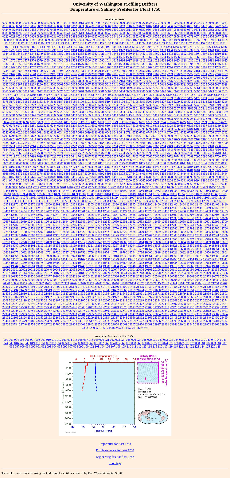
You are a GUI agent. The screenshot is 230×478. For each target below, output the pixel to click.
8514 (142, 177)
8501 (122, 177)
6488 (211, 129)
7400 (33, 149)
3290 (40, 84)
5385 (204, 112)
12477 (157, 211)
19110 (23, 259)
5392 (19, 115)
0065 (95, 26)
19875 (148, 266)
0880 (6, 40)
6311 (156, 125)
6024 (176, 118)
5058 (184, 88)
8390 (88, 173)
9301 (218, 180)
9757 (43, 187)
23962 (215, 324)
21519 (48, 290)
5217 (5, 105)
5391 (12, 115)
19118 (31, 259)
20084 (123, 269)
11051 (148, 194)
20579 (215, 276)
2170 (33, 74)
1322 (122, 50)
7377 (204, 146)
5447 (33, 118)
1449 (122, 53)
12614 (39, 218)
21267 (223, 283)
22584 (48, 307)
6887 (101, 135)
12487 (6, 214)
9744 (224, 183)
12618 (73, 218)
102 (91, 346)
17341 (215, 235)
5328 (81, 112)
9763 (77, 187)
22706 (148, 307)
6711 (129, 132)
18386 (23, 249)
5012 (122, 84)
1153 (162, 43)
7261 (142, 146)
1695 (197, 64)
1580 (47, 60)
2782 (115, 77)
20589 (6, 279)
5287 (95, 108)
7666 (149, 156)
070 (144, 343)
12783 (199, 228)
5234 (115, 105)
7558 (5, 153)
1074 (115, 40)
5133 (197, 94)
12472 (123, 211)
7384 (5, 149)
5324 (53, 112)
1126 (81, 43)
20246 (132, 273)
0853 (142, 36)
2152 (142, 70)
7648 (95, 156)
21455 (173, 286)
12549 (98, 214)
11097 (132, 197)
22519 (199, 303)
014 (69, 339)
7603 (177, 153)
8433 (163, 173)
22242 (165, 300)
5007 (88, 84)
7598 (149, 153)
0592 (19, 33)
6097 (26, 122)
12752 (40, 228)
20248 (140, 273)
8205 (5, 170)
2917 (142, 81)
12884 (199, 231)
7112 (218, 139)
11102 (173, 197)
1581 (53, 60)
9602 (81, 183)
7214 (33, 146)
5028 (224, 84)
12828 (132, 231)
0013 (81, 22)
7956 (129, 159)
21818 (48, 293)
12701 (6, 225)
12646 (81, 221)
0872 (184, 36)
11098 (140, 197)
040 (208, 339)
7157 (95, 142)
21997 (148, 297)
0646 (101, 33)
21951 (73, 297)
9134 (101, 180)
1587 (95, 60)
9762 (70, 187)
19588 (173, 262)
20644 (123, 279)
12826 (115, 231)
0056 (33, 26)
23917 (157, 324)
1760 (88, 67)
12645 (73, 221)
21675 (148, 290)
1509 (211, 53)
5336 (129, 112)
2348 (88, 77)
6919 (163, 135)
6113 (67, 122)
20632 (107, 279)
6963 (211, 135)
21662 (115, 290)
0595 (40, 33)
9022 (26, 180)
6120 (94, 122)
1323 (129, 50)
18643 (207, 249)
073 (160, 343)
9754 (29, 187)
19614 (207, 262)
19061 (148, 255)
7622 (53, 156)
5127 (162, 94)
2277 (225, 74)
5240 (156, 105)
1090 (184, 40)
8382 (60, 173)
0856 (163, 36)
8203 (218, 166)
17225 (123, 235)
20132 (198, 269)
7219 (53, 146)
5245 (190, 105)
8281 (190, 170)
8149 (211, 163)
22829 (140, 310)
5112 (67, 94)
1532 (108, 57)
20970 (82, 283)
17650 (215, 238)
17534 (148, 238)
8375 (33, 173)
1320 (108, 50)
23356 (132, 317)
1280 (26, 50)
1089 (177, 40)
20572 (199, 276)
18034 (165, 242)
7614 (19, 156)
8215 (74, 170)
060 (91, 343)
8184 (129, 166)
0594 (33, 33)
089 (27, 346)
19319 (198, 259)
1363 (67, 53)
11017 (115, 194)
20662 (140, 279)
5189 (74, 101)
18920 (48, 255)
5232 (101, 105)
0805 (197, 33)
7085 (136, 139)
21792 (224, 290)
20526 (115, 276)
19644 (14, 266)
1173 (73, 46)
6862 (26, 135)
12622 (106, 218)
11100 (157, 197)
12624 (123, 218)
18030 (157, 242)
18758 (90, 252)
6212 (122, 122)
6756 (211, 132)
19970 (199, 266)
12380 (48, 204)
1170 (53, 46)
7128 (5, 142)
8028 (204, 159)
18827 (190, 252)
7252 (101, 146)
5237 (136, 105)
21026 (124, 283)
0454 (26, 29)
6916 (142, 135)
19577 (165, 262)
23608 (182, 321)
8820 (170, 177)
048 (27, 343)
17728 (23, 242)
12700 (224, 221)
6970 (5, 139)
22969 (48, 314)
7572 (53, 153)
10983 (165, 190)
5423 (183, 115)
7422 (74, 149)
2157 (177, 70)
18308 (157, 245)
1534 (115, 57)
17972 (115, 242)
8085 (60, 163)
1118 (27, 43)
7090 (163, 139)
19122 (39, 259)
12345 (88, 201)
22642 (90, 307)
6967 (218, 135)
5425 (197, 115)
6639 (88, 132)
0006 (40, 22)
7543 (170, 149)
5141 (26, 98)
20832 (207, 279)
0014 (87, 22)
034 (176, 339)
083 (213, 343)
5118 (101, 94)
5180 (19, 101)
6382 (101, 129)
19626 (224, 262)
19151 (73, 259)
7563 (19, 153)
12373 (222, 201)
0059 (53, 26)
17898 (73, 242)
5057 (177, 88)
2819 (60, 81)
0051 (224, 22)
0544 (135, 29)
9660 (177, 183)
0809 (211, 33)
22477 (140, 303)
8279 (183, 170)
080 (197, 343)
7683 (190, 156)
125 (207, 346)
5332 (108, 112)
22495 (157, 303)
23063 (173, 314)
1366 (88, 53)
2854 (88, 81)
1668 (33, 64)
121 (186, 346)
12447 (190, 207)
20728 (190, 279)
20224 (107, 273)
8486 (81, 177)
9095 (67, 180)
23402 (165, 317)
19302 (182, 259)
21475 (198, 286)
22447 (115, 303)
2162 (204, 70)
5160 (108, 98)
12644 (65, 221)
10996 (41, 194)
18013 (132, 242)
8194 (170, 166)
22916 (215, 310)
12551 (115, 214)
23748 (23, 324)
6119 (87, 122)
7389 (12, 149)
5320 (26, 112)
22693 (132, 307)
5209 (177, 101)
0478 (74, 29)
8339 (224, 170)
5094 (190, 91)
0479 (81, 29)
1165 (20, 46)
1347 (26, 53)
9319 (67, 183)
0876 (211, 36)
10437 (162, 187)
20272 (165, 273)
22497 (173, 303)
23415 (182, 317)
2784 (129, 77)
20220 (98, 273)
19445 (115, 262)
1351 (53, 53)
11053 (156, 194)
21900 (6, 297)
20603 (40, 279)
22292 (31, 303)
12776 (148, 228)
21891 (224, 293)
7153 (67, 142)
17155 (81, 235)
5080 (95, 91)
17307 (165, 235)
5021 (183, 84)
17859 (48, 242)
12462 (90, 211)
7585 (88, 153)
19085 (215, 255)
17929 (90, 242)
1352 (60, 53)
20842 (224, 279)
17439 (81, 238)
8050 (225, 159)
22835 (148, 310)
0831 (53, 36)
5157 (88, 98)
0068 (115, 26)
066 (123, 343)
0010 (60, 22)
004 (16, 339)
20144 (23, 273)
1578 (33, 60)
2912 (108, 81)
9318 (60, 183)
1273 (203, 46)
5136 (217, 94)
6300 (81, 125)
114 (149, 346)
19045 (132, 255)
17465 (90, 238)
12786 (224, 228)
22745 (14, 310)
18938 (65, 255)
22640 (81, 307)
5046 (108, 88)
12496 (31, 214)
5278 (40, 108)
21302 (56, 286)
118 (170, 346)
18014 (140, 242)
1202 (128, 46)
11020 (140, 194)
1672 (60, 64)
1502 (184, 53)
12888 (224, 231)
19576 (157, 262)
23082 (215, 314)
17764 (31, 242)
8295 (204, 170)
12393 (123, 204)
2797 (211, 77)
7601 (170, 153)
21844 (106, 293)
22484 (148, 303)
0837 (95, 36)
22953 (23, 314)
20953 (65, 283)
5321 (33, 112)
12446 (182, 207)
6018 (135, 118)
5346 (149, 112)
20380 (56, 276)
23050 (148, 314)
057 (75, 343)
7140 (26, 142)
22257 (198, 300)
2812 (12, 81)
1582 (60, 60)
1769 (149, 67)
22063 (190, 297)
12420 (73, 207)
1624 (170, 60)
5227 (67, 105)
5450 (53, 118)
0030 (163, 22)
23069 (182, 314)
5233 (108, 105)
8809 (163, 177)
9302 (225, 180)
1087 (163, 40)
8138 (163, 163)
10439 (170, 187)
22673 (115, 307)
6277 (5, 125)
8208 (26, 170)
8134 (156, 163)
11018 (123, 194)
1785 (5, 70)
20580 (224, 276)
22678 (123, 307)
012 (59, 339)
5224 (47, 105)
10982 (157, 190)
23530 (107, 321)
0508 (108, 29)
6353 (19, 129)
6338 (211, 125)
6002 (95, 118)
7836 (53, 159)
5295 (108, 108)
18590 (157, 249)
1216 (162, 46)
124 (202, 346)
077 (181, 343)
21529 (65, 290)
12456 (40, 211)
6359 (60, 129)
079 (192, 343)
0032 (176, 22)
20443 (65, 276)
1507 (204, 53)
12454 (23, 211)
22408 (73, 303)
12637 (6, 221)
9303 (5, 183)
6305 (115, 125)
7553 (211, 149)
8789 (149, 177)
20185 (73, 273)
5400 (60, 115)
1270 (183, 46)
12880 (165, 231)
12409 (215, 204)
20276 (173, 273)
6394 (136, 129)
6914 (129, 135)
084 (219, 343)
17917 (81, 242)
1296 (53, 50)
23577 (140, 321)
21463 (182, 286)
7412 (60, 149)
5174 (204, 98)
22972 (65, 314)
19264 (148, 259)
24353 (102, 327)
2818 (53, 81)
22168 (64, 300)
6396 (142, 129)
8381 (53, 173)
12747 (224, 225)
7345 (176, 146)
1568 (190, 57)
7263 (156, 146)
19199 (115, 259)
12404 (182, 204)
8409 (156, 173)
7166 (142, 142)
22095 (6, 300)
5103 (13, 94)
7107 (211, 139)
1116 (14, 43)
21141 (173, 283)
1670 (47, 64)
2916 (135, 81)
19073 (199, 255)
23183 (48, 317)
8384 (74, 173)
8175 (81, 166)
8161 (5, 166)
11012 (99, 194)
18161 (64, 245)
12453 (14, 211)
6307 (129, 125)
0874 (197, 36)
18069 (207, 242)
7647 (88, 156)
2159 (190, 70)
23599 (173, 321)
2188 (129, 74)
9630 (88, 183)
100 (86, 346)
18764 (107, 252)
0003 (19, 22)
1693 (184, 64)
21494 (14, 290)
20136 (224, 269)
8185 (136, 166)
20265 (148, 273)
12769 (107, 228)
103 (97, 346)
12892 (14, 235)
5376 (156, 112)
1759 (81, 67)
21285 (14, 286)
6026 (190, 118)
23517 (90, 321)
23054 (157, 314)
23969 (224, 324)
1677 (88, 64)
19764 (98, 266)
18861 (224, 252)
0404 (156, 26)
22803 (107, 310)
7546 (177, 149)
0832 (60, 36)
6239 (204, 122)
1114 (225, 40)
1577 (26, 60)
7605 (190, 153)
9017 (12, 180)
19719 (56, 266)
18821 (173, 252)
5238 (142, 105)
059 (86, 343)
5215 (218, 101)
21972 (98, 297)
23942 (182, 324)
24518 (111, 327)
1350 (47, 53)
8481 (53, 177)
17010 (23, 235)
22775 (81, 310)
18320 (165, 245)
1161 (216, 43)
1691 (170, 64)
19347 (6, 262)
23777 (40, 324)
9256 (115, 180)
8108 (88, 163)
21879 (182, 293)
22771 (73, 310)
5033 (33, 88)
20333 (215, 273)
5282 (67, 108)
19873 (140, 266)
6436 (177, 129)
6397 (149, 129)
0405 (163, 26)
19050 (140, 255)
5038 (67, 88)
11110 (7, 201)
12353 (96, 201)
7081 (108, 139)
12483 (207, 211)
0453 (19, 29)
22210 (115, 300)
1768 (142, 67)
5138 (5, 98)
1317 (95, 50)
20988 (99, 283)
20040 (48, 269)
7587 (101, 153)
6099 (40, 122)
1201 (121, 46)
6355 (33, 129)
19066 (173, 255)
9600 (74, 183)
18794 (132, 252)
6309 (142, 125)
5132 (190, 94)
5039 (74, 88)
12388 (107, 204)
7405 (47, 149)
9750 (15, 187)
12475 (140, 211)
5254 (19, 108)
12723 (98, 225)
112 (139, 346)
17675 (224, 238)
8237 (122, 170)
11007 (82, 194)
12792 (40, 231)
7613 (12, 156)
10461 (23, 190)
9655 (156, 183)
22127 (31, 300)
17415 (40, 238)
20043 (56, 269)
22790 (98, 310)
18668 (6, 252)
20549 (173, 276)
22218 (131, 300)
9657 (163, 183)
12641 (40, 221)
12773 (123, 228)
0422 (218, 26)
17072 (40, 235)
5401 (67, 115)
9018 (19, 180)
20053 (73, 269)
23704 (215, 321)
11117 (39, 201)
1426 (101, 53)
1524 (88, 57)
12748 (6, 228)
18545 (123, 249)
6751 (176, 132)
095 (59, 346)
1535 (122, 57)
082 (208, 343)
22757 (48, 310)
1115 (7, 43)
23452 (215, 317)
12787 (6, 231)
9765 (91, 187)
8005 (163, 159)
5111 (61, 94)
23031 (115, 314)
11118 (47, 201)
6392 (122, 129)
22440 (98, 303)
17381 (14, 238)
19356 (14, 262)
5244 (184, 105)
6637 (74, 132)
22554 (6, 307)
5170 (177, 98)
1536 (129, 57)
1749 (12, 67)
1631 (197, 60)
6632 (47, 132)
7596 (136, 153)
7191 (5, 146)
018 (91, 339)
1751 (26, 67)
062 (101, 343)
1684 (129, 64)
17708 (6, 242)
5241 (163, 105)
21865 (148, 293)
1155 (175, 43)
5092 (177, 91)
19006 (90, 255)
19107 (14, 259)
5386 (211, 112)
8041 (218, 159)
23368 (148, 317)
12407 (199, 204)
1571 (211, 57)
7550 (197, 149)
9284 (170, 180)
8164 (26, 166)
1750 (19, 67)
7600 (163, 153)
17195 (115, 235)
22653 (98, 307)
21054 (132, 283)
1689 (163, 64)
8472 (19, 177)
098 (75, 346)
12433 (148, 207)
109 (123, 346)
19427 (90, 262)
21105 (149, 283)
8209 (33, 170)
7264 (163, 146)
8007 (170, 159)
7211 (12, 146)
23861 (123, 324)
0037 (204, 22)
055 (64, 343)
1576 (19, 60)
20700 (165, 279)
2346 (74, 77)
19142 (64, 259)
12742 (198, 225)
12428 (115, 207)
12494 (23, 214)
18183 (81, 245)
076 (176, 343)
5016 (149, 84)
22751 (23, 310)
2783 (122, 77)
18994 (81, 255)
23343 (123, 317)
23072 (199, 314)
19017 (107, 255)
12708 (31, 225)
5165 (142, 98)
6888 (108, 135)
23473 (14, 321)
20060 (98, 269)
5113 (74, 94)
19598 (182, 262)
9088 (40, 180)
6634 (60, 132)
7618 (33, 156)
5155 (74, 98)
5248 (211, 105)
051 (43, 343)
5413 (115, 115)
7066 (53, 139)
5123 (135, 94)
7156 (88, 142)
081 (203, 343)
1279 (19, 50)
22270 (215, 300)
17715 (14, 242)
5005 (74, 84)
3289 (33, 84)
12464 (98, 211)
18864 (14, 255)
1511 (225, 53)
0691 (170, 33)
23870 (140, 324)
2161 (197, 70)
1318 (101, 50)
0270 (135, 26)
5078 (81, 91)
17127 (65, 235)
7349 (183, 146)
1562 (149, 57)
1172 (67, 46)
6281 (33, 125)
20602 (31, 279)
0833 (67, 36)
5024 (197, 84)
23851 (98, 324)
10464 (40, 190)
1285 (47, 50)
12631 (182, 218)
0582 (211, 29)
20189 (81, 273)
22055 (173, 297)
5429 (211, 115)
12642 (48, 221)
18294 (131, 245)
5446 (26, 118)
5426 (204, 115)
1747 (225, 64)
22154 (48, 300)
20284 (182, 273)
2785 (136, 77)
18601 (173, 249)
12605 (190, 214)
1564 (163, 57)
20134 (207, 269)
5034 (40, 88)
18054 (182, 242)
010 (48, 339)
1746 (218, 64)
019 (96, 339)
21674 (140, 290)
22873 (190, 310)
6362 (81, 129)
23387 (157, 317)
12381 (56, 204)
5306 (170, 108)
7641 (74, 156)
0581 (204, 29)
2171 (40, 74)
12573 (148, 214)
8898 (204, 177)
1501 (177, 53)
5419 (156, 115)
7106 (204, 139)
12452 (6, 211)
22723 (173, 307)
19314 (190, 259)
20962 (73, 283)
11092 (99, 197)
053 (54, 343)
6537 (225, 129)
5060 (190, 88)
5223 (40, 105)
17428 (56, 238)
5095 (197, 91)
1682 (115, 64)
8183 (122, 166)
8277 (176, 170)
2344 (60, 77)
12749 (14, 228)
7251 (94, 146)
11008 (90, 194)
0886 (26, 40)
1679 (101, 64)
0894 (60, 40)
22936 (14, 314)
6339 (218, 125)
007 (32, 339)
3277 (176, 81)
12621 (98, 218)
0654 (142, 33)
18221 (90, 245)
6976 (26, 139)
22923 (224, 310)
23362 (140, 317)
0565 (156, 29)
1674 (74, 64)
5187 (60, 101)
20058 (90, 269)
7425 (81, 149)
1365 (81, 53)
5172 (190, 98)
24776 (136, 327)
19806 (107, 266)
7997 (156, 159)
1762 (101, 67)
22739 (215, 307)
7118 (225, 139)
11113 (31, 201)
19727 (65, 266)
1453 (149, 53)
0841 (115, 36)
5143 (40, 98)
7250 (87, 146)
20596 (23, 279)
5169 (170, 98)
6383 (108, 129)
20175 (65, 273)
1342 (225, 50)
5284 (81, 108)
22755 (40, 310)
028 (144, 339)
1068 (108, 40)
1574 (5, 60)
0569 (183, 29)
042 (218, 339)
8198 (190, 166)
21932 (48, 297)
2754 (101, 77)
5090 (163, 91)
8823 (176, 177)
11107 (213, 197)
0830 (47, 36)
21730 (182, 290)
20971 (90, 283)
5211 (190, 101)
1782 (211, 67)
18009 (123, 242)
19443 (107, 262)
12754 (48, 228)
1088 (170, 40)
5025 (204, 84)
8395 (122, 173)
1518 (47, 57)
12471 (115, 211)
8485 (74, 177)
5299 (122, 108)
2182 (108, 74)
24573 (119, 327)
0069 (122, 26)
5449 (47, 118)
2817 (47, 81)
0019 (115, 22)
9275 (163, 180)
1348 (33, 53)
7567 (33, 153)
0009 (53, 22)
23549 (115, 321)
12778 (157, 228)
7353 (197, 146)
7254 (115, 146)
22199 (98, 300)
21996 (140, 297)
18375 (14, 249)
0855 (156, 36)
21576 (98, 290)
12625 (131, 218)
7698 (204, 156)
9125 (95, 180)
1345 (12, 53)
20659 (132, 279)
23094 (224, 314)
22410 (81, 303)
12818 (48, 231)
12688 (199, 221)
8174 (74, 166)
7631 (60, 156)
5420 (163, 115)
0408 (183, 26)
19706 (40, 266)
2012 (74, 70)
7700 (218, 156)
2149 (122, 70)
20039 (40, 269)
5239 (149, 105)
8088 (74, 163)
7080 (101, 139)
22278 (6, 303)
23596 (157, 321)
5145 (53, 98)
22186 (90, 300)
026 (133, 339)
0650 (122, 33)
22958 (40, 314)
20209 (90, 273)
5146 (60, 98)
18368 (224, 245)
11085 (57, 197)
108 (118, 346)
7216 (46, 146)
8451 (204, 173)
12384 (81, 204)
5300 (129, 108)
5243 (177, 105)
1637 (5, 64)
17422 (48, 238)
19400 (56, 262)
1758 (74, 67)
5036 (53, 88)
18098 (23, 245)
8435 (170, 173)
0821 (225, 33)
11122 (64, 201)
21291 (31, 286)
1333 (163, 50)
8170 (53, 166)
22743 (6, 310)
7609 (211, 153)
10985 (182, 190)
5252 (12, 108)
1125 (74, 43)
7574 (60, 153)
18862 (6, 255)
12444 (165, 207)
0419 (197, 26)
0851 (129, 36)
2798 (218, 77)
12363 (138, 201)
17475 (107, 238)
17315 (182, 235)
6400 (156, 129)
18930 (56, 255)
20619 (65, 279)
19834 (115, 266)
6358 (53, 129)
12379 (40, 204)
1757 (67, 67)
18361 (215, 245)
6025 (183, 118)
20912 (23, 283)
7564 (26, 153)
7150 (47, 142)
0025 (135, 22)
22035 (157, 297)
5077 (74, 91)
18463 (90, 249)
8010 (184, 159)
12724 (106, 225)
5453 (74, 118)
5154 (67, 98)
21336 (73, 286)
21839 (98, 293)
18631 (199, 249)
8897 (197, 177)
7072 (67, 139)
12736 (173, 225)
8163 (19, 166)
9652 (149, 183)
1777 (177, 67)
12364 (147, 201)
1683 (122, 64)
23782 (48, 324)
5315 (218, 108)
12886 (215, 231)
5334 (122, 112)
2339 (26, 77)
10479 (65, 190)
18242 (106, 245)
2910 (95, 81)
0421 (211, 26)
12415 (31, 207)
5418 (149, 115)
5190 (81, 101)
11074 (16, 197)
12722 (90, 225)
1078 (143, 40)
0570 (190, 29)
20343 (6, 276)
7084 (129, 139)
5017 (156, 84)
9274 (156, 180)
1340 (211, 50)
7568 (40, 153)
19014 (98, 255)
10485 (73, 190)
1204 (141, 46)
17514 (132, 238)
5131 (183, 94)
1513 (12, 57)
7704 (225, 156)
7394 (19, 149)
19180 (98, 259)
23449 (207, 317)
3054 (156, 81)
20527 (123, 276)
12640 (31, 221)
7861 (95, 159)
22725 (190, 307)
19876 (157, 266)
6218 (128, 122)
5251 (5, 108)
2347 (81, 77)
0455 (33, 29)
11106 (205, 197)
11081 (33, 197)
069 (139, 343)
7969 (142, 159)
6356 (40, 129)
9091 (47, 180)
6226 (176, 122)
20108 (157, 269)
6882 (74, 135)
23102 (6, 317)
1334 (170, 50)
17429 (65, 238)
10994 (24, 194)
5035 (47, 88)
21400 (123, 286)
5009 (101, 84)
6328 (170, 125)
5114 (81, 94)
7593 (115, 153)
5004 (67, 84)
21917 (40, 297)
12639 (23, 221)
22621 (73, 307)
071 (149, 343)
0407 (176, 26)
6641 (101, 132)
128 (218, 346)
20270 (157, 273)
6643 (115, 132)
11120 (55, 201)
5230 (88, 105)
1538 (142, 57)
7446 (108, 149)
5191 (88, 101)
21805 (14, 293)
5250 (225, 105)
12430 (131, 207)
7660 (122, 156)
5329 (88, 112)
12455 (31, 211)
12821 (73, 231)
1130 (108, 43)
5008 (95, 84)
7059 (47, 139)
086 (12, 346)
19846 (132, 266)
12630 (173, 218)
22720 (165, 307)
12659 (190, 221)
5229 (81, 105)
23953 (207, 324)
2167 (12, 74)
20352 (14, 276)
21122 (165, 283)
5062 (204, 88)
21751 (190, 290)
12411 (6, 207)
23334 (107, 317)
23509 (73, 321)
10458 (6, 190)
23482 (31, 321)
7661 (129, 156)
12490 (14, 214)
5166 (149, 98)
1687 (149, 64)
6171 (101, 122)
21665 (123, 290)
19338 (215, 259)
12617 (64, 218)
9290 (177, 180)
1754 (47, 67)
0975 (88, 40)
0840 (108, 36)
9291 (184, 180)
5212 (197, 101)
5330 (95, 112)
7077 (81, 139)
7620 (47, 156)
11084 (49, 197)
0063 (81, 26)
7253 (108, 146)
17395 (31, 238)
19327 (207, 259)
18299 (140, 245)
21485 (215, 286)
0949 (67, 40)
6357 (47, 129)
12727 (123, 225)
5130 (176, 94)
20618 (56, 279)
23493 (56, 321)
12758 (73, 228)
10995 (32, 194)
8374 (26, 173)
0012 (74, 22)
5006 (81, 84)
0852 (136, 36)
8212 (53, 170)
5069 (26, 91)
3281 (204, 81)
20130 (190, 269)
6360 (67, 129)
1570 (204, 57)
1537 (136, 57)
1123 (61, 43)
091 (38, 346)
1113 (218, 40)
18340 (198, 245)
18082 (224, 242)
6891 (122, 135)
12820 (65, 231)
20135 (215, 269)
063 (107, 343)
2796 (204, 77)
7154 (74, 142)
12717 (81, 225)
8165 (33, 166)
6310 (149, 125)
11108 (222, 197)
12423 (90, 207)
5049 (129, 88)
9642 (122, 183)
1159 (202, 43)
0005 (33, 22)
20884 (15, 283)
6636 (67, 132)
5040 (81, 88)
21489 (6, 290)
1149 (135, 43)
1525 (95, 57)
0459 (60, 29)
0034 (190, 22)
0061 (67, 26)
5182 (33, 101)
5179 (12, 101)
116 (160, 346)
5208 (170, 101)
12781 (182, 228)
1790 (40, 70)
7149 (40, 142)
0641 (67, 33)
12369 (189, 201)
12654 (148, 221)
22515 (190, 303)
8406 (142, 173)
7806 (33, 159)
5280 (53, 108)
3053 (149, 81)
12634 (207, 218)
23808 (73, 324)
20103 (148, 269)
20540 (157, 276)
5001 (47, 84)
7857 (88, 159)
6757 (218, 132)
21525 (56, 290)
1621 (149, 60)
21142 (181, 283)
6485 (197, 129)
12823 (90, 231)
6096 (19, 122)
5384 (197, 112)
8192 (156, 166)
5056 (170, 88)
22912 (207, 310)
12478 (165, 211)
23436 (199, 317)
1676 (81, 64)
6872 (33, 135)
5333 (115, 112)
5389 (225, 112)
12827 (123, 231)
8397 (129, 173)
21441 (165, 286)
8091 (81, 163)
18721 (48, 252)
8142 (176, 163)
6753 (190, 132)
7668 (156, 156)
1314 (74, 50)
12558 (132, 214)
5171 (184, 98)
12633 (198, 218)
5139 (12, 98)
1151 (148, 43)
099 (81, 346)
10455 (212, 187)
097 (70, 346)
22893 (199, 310)
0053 (12, 26)
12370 (197, 201)
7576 (67, 153)
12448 (198, 207)
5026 (211, 84)
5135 (210, 94)
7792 (26, 159)
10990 (224, 190)
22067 (199, 297)
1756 (60, 67)
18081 (215, 242)
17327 (190, 235)
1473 (170, 53)
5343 (136, 112)
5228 (74, 105)
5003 (60, 84)
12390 (115, 204)
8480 (47, 177)
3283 (218, 81)
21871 (157, 293)
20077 (115, 269)
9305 (19, 183)
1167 (33, 46)
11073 (8, 197)
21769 (207, 290)
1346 (19, 53)
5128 (169, 94)
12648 (98, 221)
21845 (115, 293)
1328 (156, 50)
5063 (211, 88)
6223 (156, 122)
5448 (40, 118)
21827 (64, 293)
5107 (40, 94)
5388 (218, 112)
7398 (26, 149)
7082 (115, 139)
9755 (36, 187)
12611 (14, 218)
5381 (184, 112)
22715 (157, 307)
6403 (170, 129)
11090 (82, 197)
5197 (129, 101)
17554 (173, 238)
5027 (218, 84)
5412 (108, 115)
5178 (5, 101)
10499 (123, 190)
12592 (165, 214)
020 (101, 339)
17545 (157, 238)
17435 (73, 238)
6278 (12, 125)
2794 (190, 77)
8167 (47, 166)
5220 (19, 105)
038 (197, 339)
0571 (197, 29)
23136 (31, 317)
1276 (224, 46)
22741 (224, 307)
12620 (90, 218)
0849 (122, 36)
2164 (218, 70)
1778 (184, 67)
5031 (19, 88)
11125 (72, 201)
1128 (94, 43)
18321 (173, 245)
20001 (14, 269)
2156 (170, 70)
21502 (40, 290)
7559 (12, 153)
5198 (136, 101)
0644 (88, 33)
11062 (198, 194)
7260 (135, 146)
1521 (67, 57)
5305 (163, 108)
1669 (40, 64)
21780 (215, 290)
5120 (114, 94)
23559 (132, 321)
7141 (33, 142)
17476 (115, 238)
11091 (90, 197)
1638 (12, 64)
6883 (81, 135)
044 (6, 343)
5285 (88, 108)
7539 (163, 149)
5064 (218, 88)
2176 (74, 74)
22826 (132, 310)
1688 (156, 64)
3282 (211, 81)
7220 (60, 146)
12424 (98, 207)
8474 (26, 177)
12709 (40, 225)
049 (32, 343)
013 (64, 339)
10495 (107, 190)
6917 (149, 135)
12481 (190, 211)
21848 (123, 293)
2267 (156, 74)
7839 (60, 159)
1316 (88, 50)
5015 (142, 84)
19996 (6, 269)
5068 (19, 91)
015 (75, 339)
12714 (64, 225)
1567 (184, 57)
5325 (60, 112)
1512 (5, 57)
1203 (135, 46)
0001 (5, 22)
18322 (182, 245)
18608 (182, 249)
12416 (39, 207)
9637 (115, 183)
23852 (107, 324)
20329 (207, 273)
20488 (81, 276)
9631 (95, 183)
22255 (190, 300)
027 (139, 339)
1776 (170, 67)
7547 (184, 149)
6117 (81, 122)
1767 (136, 67)
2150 (129, 70)
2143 (81, 70)
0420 (204, 26)
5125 (149, 94)
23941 (173, 324)
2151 (136, 70)
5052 (149, 88)
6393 (129, 129)
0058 (47, 26)
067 (128, 343)
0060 (60, 26)
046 (16, 343)
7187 (204, 142)
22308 (40, 303)
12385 (90, 204)
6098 (33, 122)
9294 (197, 180)
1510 (218, 53)
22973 (73, 314)
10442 (179, 187)
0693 (184, 33)
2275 (211, 74)
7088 (149, 139)
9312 (40, 183)
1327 (149, 50)
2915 (129, 81)
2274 (204, 74)
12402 (173, 204)
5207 (163, 101)
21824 (56, 293)
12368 (180, 201)
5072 (40, 91)
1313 (67, 50)
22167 (56, 300)
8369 (12, 173)
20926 (48, 283)
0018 (108, 22)
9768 (104, 187)
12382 (65, 204)
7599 (156, 153)
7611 (225, 153)
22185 (81, 300)
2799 (225, 77)
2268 (163, 74)
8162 (12, 166)
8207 (19, 170)
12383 (73, 204)
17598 (190, 238)
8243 (129, 170)
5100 (218, 91)
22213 (123, 300)
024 (123, 339)
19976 (207, 266)
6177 (108, 122)
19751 (90, 266)
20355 (23, 276)
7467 (122, 149)
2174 (60, 74)
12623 (115, 218)
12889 (6, 235)
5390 (5, 115)
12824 (98, 231)
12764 (81, 228)
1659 (19, 64)
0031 (170, 22)
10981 (148, 190)
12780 (173, 228)
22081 (215, 297)
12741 (190, 225)
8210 (40, 170)
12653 (140, 221)
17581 (182, 238)
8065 (19, 163)
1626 (184, 60)
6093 (224, 118)
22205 (106, 300)
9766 (98, 187)
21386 (115, 286)
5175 (211, 98)
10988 (207, 190)
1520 (60, 57)
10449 (204, 187)
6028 (204, 118)
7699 (211, 156)
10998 (57, 194)
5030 (12, 88)
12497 (40, 214)
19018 (115, 255)
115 (155, 346)
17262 (132, 235)
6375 (88, 129)
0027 (142, 22)
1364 (74, 53)
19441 (98, 262)
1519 (53, 57)
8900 (218, 177)
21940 (65, 297)
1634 (218, 60)
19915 (173, 266)
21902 (14, 297)
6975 (19, 139)
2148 (115, 70)
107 (113, 346)
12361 (122, 201)
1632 (204, 60)
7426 (88, 149)
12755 (56, 228)
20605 (48, 279)
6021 (156, 118)
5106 (33, 94)
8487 (88, 177)
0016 (101, 22)
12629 (165, 218)
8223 (101, 170)
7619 (40, 156)
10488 (81, 190)
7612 (5, 156)
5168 (163, 98)
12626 (140, 218)
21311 (64, 286)
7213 (26, 146)
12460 (73, 211)
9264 (136, 180)
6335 (190, 125)
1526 (101, 57)
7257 (122, 146)
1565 (170, 57)
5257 (33, 108)
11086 (66, 197)
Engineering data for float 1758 (115, 456)
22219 (140, 300)
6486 (204, 129)
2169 (26, 74)
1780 (197, 67)
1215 (155, 46)
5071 (33, 91)
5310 (197, 108)
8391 (95, 173)
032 (165, 339)
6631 (40, 132)
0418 (190, 26)
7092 (170, 139)
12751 (31, 228)
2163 (211, 70)
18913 (40, 255)
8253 (156, 170)
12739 (182, 225)
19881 (165, 266)
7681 (184, 156)
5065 (225, 88)
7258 (129, 146)
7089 (156, 139)
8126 (129, 163)
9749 (9, 187)
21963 (90, 297)
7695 (197, 156)
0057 (40, 26)
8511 (135, 177)
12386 (98, 204)
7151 (53, 142)
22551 (224, 303)
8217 (87, 170)
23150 (40, 317)
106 (107, 346)
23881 (148, 324)
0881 (13, 40)
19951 (182, 266)
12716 (73, 225)
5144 (47, 98)
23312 (98, 317)
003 (11, 339)
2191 (149, 74)
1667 (26, 64)
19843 (123, 266)
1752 (33, 67)
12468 (107, 211)
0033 (183, 22)
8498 (108, 177)
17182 (107, 235)
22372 (56, 303)
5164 (136, 98)
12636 (224, 218)
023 (117, 339)
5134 (204, 94)
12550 (107, 214)
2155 (163, 70)
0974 (81, 40)
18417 (56, 249)
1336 (184, 50)
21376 (98, 286)
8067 (33, 163)
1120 (41, 43)
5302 (142, 108)
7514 (142, 149)
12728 (131, 225)
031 (160, 339)
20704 (173, 279)
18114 (48, 245)
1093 (204, 40)
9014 (5, 180)
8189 (149, 166)
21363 (90, 286)
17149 (73, 235)
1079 (149, 40)
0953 (74, 40)
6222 (149, 122)
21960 (81, 297)
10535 (132, 190)
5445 (19, 118)
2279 (12, 77)
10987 (199, 190)
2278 (5, 77)
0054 (19, 26)
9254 (108, 180)
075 (171, 343)
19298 (173, 259)
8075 (40, 163)
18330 (190, 245)
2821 (74, 81)
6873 (40, 135)
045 (11, 343)
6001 (88, 118)
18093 (6, 245)
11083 (41, 197)
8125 (122, 163)
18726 (56, 252)
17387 (23, 238)
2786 (142, 77)
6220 (142, 122)
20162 (48, 273)
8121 (108, 163)
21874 (165, 293)
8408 (149, 173)
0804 (190, 33)
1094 (211, 40)
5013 (129, 84)
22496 (165, 303)
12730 (148, 225)
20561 (182, 276)
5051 (142, 88)
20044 (65, 269)
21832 (73, 293)
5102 (6, 94)
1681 (108, 64)
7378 (211, 146)
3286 (12, 84)
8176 (88, 166)
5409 (88, 115)
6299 (74, 125)
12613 (31, 218)
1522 (74, 57)
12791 (31, 231)
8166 (40, 166)
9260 (129, 180)
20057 (81, 269)
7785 (19, 159)
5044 (95, 88)
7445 (101, 149)
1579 (40, 60)
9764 (84, 187)
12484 (215, 211)
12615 (48, 218)
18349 (207, 245)
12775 (140, 228)
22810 (123, 310)
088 (22, 346)
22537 (215, 303)
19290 (165, 259)
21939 (56, 297)
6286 (67, 125)
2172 (47, 74)
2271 (184, 74)
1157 (189, 43)
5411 (101, 115)
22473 (123, 303)
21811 (31, 293)
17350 (224, 235)
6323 (163, 125)
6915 (136, 135)
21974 (107, 297)
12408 (207, 204)
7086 (142, 139)
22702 (140, 307)
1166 (26, 46)
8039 (211, 159)
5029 (5, 88)
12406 (190, 204)
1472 (163, 53)
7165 (136, 142)
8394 (115, 173)
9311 (33, 183)
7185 (190, 142)
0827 (26, 36)
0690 (163, 33)
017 (85, 339)
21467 (190, 286)
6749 (163, 132)
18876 (23, 255)
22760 (56, 310)
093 (49, 346)
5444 (12, 118)
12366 (163, 201)
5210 (184, 101)
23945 (190, 324)
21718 (173, 290)
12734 (165, 225)
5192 (95, 101)
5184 (47, 101)
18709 (40, 252)
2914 (122, 81)
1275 (217, 46)
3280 (197, 81)
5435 (5, 118)
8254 (163, 170)
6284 (53, 125)
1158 (195, 43)
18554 (132, 249)
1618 (136, 60)
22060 (182, 297)
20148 (31, 273)
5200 (149, 101)
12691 (207, 221)
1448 (115, 53)
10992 (15, 194)
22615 (65, 307)
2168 (19, 74)
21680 (157, 290)
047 (22, 343)
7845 (67, 159)
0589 (5, 33)
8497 (101, 177)
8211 (46, 170)
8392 (101, 173)
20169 (56, 273)
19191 (106, 259)
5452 (67, 118)
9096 (74, 180)
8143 (183, 163)
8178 (95, 166)
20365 (40, 276)
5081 (101, 91)
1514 (19, 57)
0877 (218, 36)
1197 (94, 46)
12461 (81, 211)
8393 (108, 173)
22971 (56, 314)
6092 (218, 118)
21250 (215, 283)
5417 (142, 115)
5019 (170, 84)
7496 (136, 149)
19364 (31, 262)
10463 (31, 190)
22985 (90, 314)
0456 (40, 29)
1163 (6, 46)
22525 (207, 303)
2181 (101, 74)
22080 (207, 297)
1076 (129, 40)
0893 (54, 40)
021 (107, 339)
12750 (23, 228)
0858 (177, 36)
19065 (165, 255)
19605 (199, 262)
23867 (132, 324)
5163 (129, 98)
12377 (23, 204)
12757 (65, 228)
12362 (130, 201)
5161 (115, 98)
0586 (224, 29)
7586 (95, 153)
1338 (197, 50)
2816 (40, 81)
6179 (115, 122)
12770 (115, 228)
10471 (56, 190)
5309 (190, 108)
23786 (56, 324)
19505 (132, 262)
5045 (101, 88)
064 (112, 343)
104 (102, 346)
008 (38, 339)
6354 (26, 129)
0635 (53, 33)
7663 (136, 156)
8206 (12, 170)
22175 (73, 300)
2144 (88, 70)
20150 (40, 273)
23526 (98, 321)
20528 (132, 276)
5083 (115, 91)
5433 (218, 115)
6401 (163, 129)
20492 (90, 276)
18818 (157, 252)
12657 (173, 221)
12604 (182, 214)
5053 (156, 88)
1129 (101, 43)
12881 (173, 231)
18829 (199, 252)
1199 (107, 46)
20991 (107, 283)
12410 (224, 204)
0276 (142, 26)
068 (133, 343)
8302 (211, 170)
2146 (101, 70)
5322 (40, 112)
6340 (224, 125)
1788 (26, 70)
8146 (204, 163)
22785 (90, 310)
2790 (170, 77)
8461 (218, 173)
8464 (225, 173)
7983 (149, 159)
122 (191, 346)
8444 (184, 173)
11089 (74, 197)
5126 (156, 94)
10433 (129, 187)
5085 (129, 91)
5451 (60, 118)
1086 (156, 40)
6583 (12, 132)
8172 (60, 166)
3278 (183, 81)
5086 (136, 91)
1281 (33, 50)
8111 (94, 163)
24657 (127, 327)
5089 (156, 91)
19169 (81, 259)
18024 (148, 242)
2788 (156, 77)
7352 (190, 146)
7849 (74, 159)
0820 (218, 33)
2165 (225, 70)
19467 (123, 262)
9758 (50, 187)
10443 (187, 187)
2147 (108, 70)
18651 (215, 249)
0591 (12, 33)
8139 (170, 163)
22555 (14, 307)
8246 (135, 170)
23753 (31, 324)
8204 (225, 166)
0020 (122, 22)
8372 (19, 173)
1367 (95, 53)
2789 (163, 77)
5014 (135, 84)
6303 (101, 125)
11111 (15, 201)
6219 (135, 122)
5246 (197, 105)
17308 (173, 235)
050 (38, 343)
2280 (19, 77)
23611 (190, 321)
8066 (26, 163)
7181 (163, 142)
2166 (5, 74)
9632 (101, 183)
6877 (53, 135)
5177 (225, 98)
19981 (215, 266)
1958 (67, 70)
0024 (129, 22)
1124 (67, 43)
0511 (129, 29)
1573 (225, 57)
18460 (81, 249)
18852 (215, 252)
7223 (81, 146)
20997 (115, 283)
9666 (190, 183)
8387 (81, 173)
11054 (165, 194)
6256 (211, 122)
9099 (81, 180)
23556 (123, 321)
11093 (107, 197)
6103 (60, 122)
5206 (156, 101)
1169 (47, 46)
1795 (60, 70)
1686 (142, 64)
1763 (108, 67)
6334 (183, 125)
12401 (165, 204)
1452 (142, 53)
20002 (23, 269)
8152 (224, 163)
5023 (190, 84)
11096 (123, 197)
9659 (170, 183)
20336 (224, 273)
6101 (47, 122)
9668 (197, 183)
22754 (31, 310)
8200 (204, 166)
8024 (197, 159)
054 (59, 343)
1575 (12, 60)
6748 (156, 132)
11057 (181, 194)
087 (17, 346)
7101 (190, 139)
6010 (115, 118)
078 (187, 343)
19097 (6, 259)
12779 (165, 228)
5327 (74, 112)
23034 (123, 314)
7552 (204, 149)
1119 (34, 43)
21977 (115, 297)
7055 (40, 139)
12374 (6, 204)
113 (144, 346)
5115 (87, 94)
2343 (53, 77)
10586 (140, 190)
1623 (163, 60)
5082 (108, 91)
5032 (26, 88)
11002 (65, 194)
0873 (190, 36)
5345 (142, 112)
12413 (23, 207)
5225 (53, 105)
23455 (224, 317)
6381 (95, 129)
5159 (101, 98)
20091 (132, 269)
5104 (20, 94)
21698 (165, 290)
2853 (81, 81)
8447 (190, 173)
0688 (149, 33)
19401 (65, 262)
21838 (90, 293)
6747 (149, 132)
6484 (190, 129)
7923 (108, 159)
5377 (163, 112)
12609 (224, 214)
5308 (184, 108)
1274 (210, 46)
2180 (95, 74)
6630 (33, 132)
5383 (190, 112)
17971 (107, 242)
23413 (173, 317)
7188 (211, 142)
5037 (60, 88)
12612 (23, 218)
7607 (204, 153)
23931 (165, 324)
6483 (184, 129)
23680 (207, 321)
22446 (107, 303)
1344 (5, 53)
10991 (7, 194)
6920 (170, 135)
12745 (215, 225)
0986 (102, 40)
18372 (6, 249)
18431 (65, 249)
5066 (5, 91)
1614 (108, 60)
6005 (101, 118)
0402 (149, 26)
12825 (107, 231)
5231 (95, 105)
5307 (177, 108)
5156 (81, 98)
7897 (101, 159)
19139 (56, 259)
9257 (122, 180)
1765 (122, 67)
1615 (115, 60)
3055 (163, 81)
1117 (21, 43)
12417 (48, 207)
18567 (148, 249)
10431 (120, 187)
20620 (73, 279)
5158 (95, 98)
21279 (6, 286)
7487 (129, 149)
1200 (114, 46)
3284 (224, 81)
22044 (165, 297)
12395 (132, 204)
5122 (128, 94)
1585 (81, 60)
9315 (53, 183)
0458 (53, 29)
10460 (14, 190)
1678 (95, 64)
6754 (197, 132)
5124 (142, 94)
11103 (181, 197)
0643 (81, 33)
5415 (129, 115)
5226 (60, 105)
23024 (107, 314)
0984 (95, 40)
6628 (19, 132)
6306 (122, 125)
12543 (81, 214)
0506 (95, 29)
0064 (88, 26)
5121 (121, 94)
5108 (47, 94)
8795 (156, 177)
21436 (157, 286)
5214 (211, 101)
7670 (163, 156)
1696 (204, 64)
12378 (31, 204)
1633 (211, 60)
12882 (182, 231)
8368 (5, 173)
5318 (12, 112)
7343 (170, 146)
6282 (40, 125)
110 (129, 346)
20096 (140, 269)
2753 (95, 77)
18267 (115, 245)
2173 (53, 74)
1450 (129, 53)
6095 (13, 122)
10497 (115, 190)
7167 (149, 142)
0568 (176, 29)
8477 (40, 177)
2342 (47, 77)
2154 (156, 70)
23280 (81, 317)
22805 (115, 310)
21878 (173, 293)
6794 (12, 135)
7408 (53, 149)
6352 (12, 129)
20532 (140, 276)
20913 (32, 283)
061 (96, 343)
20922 (40, 283)
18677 (14, 252)
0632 (47, 33)
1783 (218, 67)
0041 (218, 22)
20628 (98, 279)
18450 (73, 249)
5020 (176, 84)
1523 (81, 57)
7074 (74, 139)
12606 (199, 214)
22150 (39, 300)
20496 (98, 276)
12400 (157, 204)
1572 (218, 57)
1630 (190, 60)
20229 (115, 273)
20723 (182, 279)
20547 (165, 276)
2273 (197, 74)
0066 (101, 26)
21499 (23, 290)
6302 (95, 125)
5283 (74, 108)
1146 (115, 43)
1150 (142, 43)
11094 (115, 197)
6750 (170, 132)
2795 (197, 77)
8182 (115, 166)
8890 (183, 177)
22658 (107, 307)
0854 (149, 36)
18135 (56, 245)
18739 (73, 252)
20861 (6, 283)
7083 (122, 139)
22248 (182, 300)
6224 (163, 122)
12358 (105, 201)
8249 (142, 170)
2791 (177, 77)
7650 (101, 156)
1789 (33, 70)
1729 (211, 64)
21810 (23, 293)
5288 (101, 108)
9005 (224, 177)
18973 (73, 255)
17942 (98, 242)
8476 (33, 177)
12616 (56, 218)
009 (43, 339)
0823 (12, 36)
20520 (107, 276)
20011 (31, 269)
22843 (157, 310)
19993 (224, 266)
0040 (211, 22)
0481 (88, 29)
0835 (81, 36)
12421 (81, 207)
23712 (224, 321)
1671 (53, 64)
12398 (148, 204)
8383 (67, 173)
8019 (190, 159)
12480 (182, 211)
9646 (136, 183)
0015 (94, 22)
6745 (135, 132)
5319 (19, 112)
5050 (136, 88)
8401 (136, 173)
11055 (173, 194)
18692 (23, 252)
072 (155, 343)
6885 (95, 135)
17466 (98, 238)
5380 (177, 112)
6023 (170, 118)
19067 (182, 255)
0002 (12, 22)
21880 (190, 293)
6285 (60, 125)
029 (149, 339)
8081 (47, 163)
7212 (19, 146)
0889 (47, 40)
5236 (129, 105)
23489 (48, 321)
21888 (207, 293)
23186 (56, 317)
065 (117, 343)
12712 (56, 225)
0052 (5, 26)
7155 (81, 142)
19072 (190, 255)
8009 (177, 159)
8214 (67, 170)
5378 (170, 112)
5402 (74, 115)
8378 (40, 173)
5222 (33, 105)
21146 (190, 283)
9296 (204, 180)
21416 (131, 286)
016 (80, 339)
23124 (23, 317)
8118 (101, 163)
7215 (40, 146)
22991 (98, 314)
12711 (48, 225)
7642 (81, 156)
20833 (215, 279)
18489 (107, 249)
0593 (26, 33)
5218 (12, 105)
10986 (190, 190)
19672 (23, 266)
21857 (131, 293)
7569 (47, 153)
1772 (163, 67)
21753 (199, 290)
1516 (33, 57)
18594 (165, 249)
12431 (140, 207)
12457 (48, 211)
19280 (157, 259)
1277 (5, 50)
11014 (107, 194)
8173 (67, 166)
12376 (14, 204)
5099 (211, 91)
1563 (156, 57)
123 (197, 346)
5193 (101, 101)
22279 (14, 303)
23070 (190, 314)
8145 (197, 163)
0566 (163, 29)
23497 (65, 321)
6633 (53, 132)
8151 (218, 163)
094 (54, 346)
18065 (199, 242)
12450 (215, 207)
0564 (149, 29)
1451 (136, 53)
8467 (5, 177)
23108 (14, 317)
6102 (54, 122)
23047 (132, 314)
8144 (190, 163)
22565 (31, 307)
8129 (142, 163)
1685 (136, 64)
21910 (31, 297)
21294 (40, 286)
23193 (65, 317)
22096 (14, 300)
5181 (26, 101)
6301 (88, 125)
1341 (218, 50)
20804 (199, 279)
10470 (48, 190)
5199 (142, 101)
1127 (88, 43)
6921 (177, 135)
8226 (108, 170)
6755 (204, 132)
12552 (123, 214)
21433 (148, 286)
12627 (148, 218)
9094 (60, 180)
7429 (95, 149)
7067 (60, 139)
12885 (207, 231)
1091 (191, 40)
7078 (88, 139)
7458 (115, 149)
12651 (123, 221)
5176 (218, 98)
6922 (184, 135)
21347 (81, 286)
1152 (155, 43)
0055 (26, 26)
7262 (149, 146)
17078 (48, 235)
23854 (115, 324)
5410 (95, 115)
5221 (26, 105)
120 (181, 346)
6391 (115, 129)
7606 (197, 153)
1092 (197, 40)
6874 (47, 135)
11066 (222, 194)
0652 (136, 33)
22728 (199, 307)
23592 (148, 321)
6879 (60, 135)
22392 (65, 303)
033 (171, 339)
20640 (115, 279)
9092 (53, 180)
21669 (132, 290)
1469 (156, 53)
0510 (122, 29)
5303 (149, 108)
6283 (47, 125)
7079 (95, 139)
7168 (156, 142)
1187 (80, 46)
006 (27, 339)
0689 (156, 33)
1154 (169, 43)
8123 (115, 163)
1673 (67, 64)
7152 (60, 142)
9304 (12, 183)
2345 (67, 77)
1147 (121, 43)
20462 (73, 276)
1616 (122, 60)
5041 (88, 88)
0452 (12, 29)
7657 (115, 156)
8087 (67, 163)
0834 (74, 36)
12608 (215, 214)
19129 (48, 259)
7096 (184, 139)
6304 (108, 125)
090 (33, 346)
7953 (122, 159)
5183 (40, 101)
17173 (98, 235)
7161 (122, 142)
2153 (149, 70)
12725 (115, 225)
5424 (190, 115)
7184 (184, 142)
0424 (5, 29)
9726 (211, 183)
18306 (148, 245)
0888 (40, 40)
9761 (63, 187)
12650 (115, 221)
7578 (74, 153)
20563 (190, 276)
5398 (47, 115)
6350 (5, 129)
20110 (173, 269)
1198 (100, 46)
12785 (215, 228)
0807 (204, 33)
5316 (224, 108)
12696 (215, 221)
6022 (163, 118)
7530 (156, 149)
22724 (182, 307)
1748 (5, 67)
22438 (90, 303)
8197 (184, 166)
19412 (81, 262)
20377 (48, 276)
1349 (40, 53)
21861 (140, 293)
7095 (177, 139)
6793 (5, 135)
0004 (26, 22)
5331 (101, 112)
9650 (142, 183)
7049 (33, 139)
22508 (182, 303)
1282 (40, 50)
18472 (98, 249)
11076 (24, 197)
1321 (115, 50)
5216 (224, 101)
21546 (81, 290)
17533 (140, 238)
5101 (225, 91)
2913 (115, 81)
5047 (115, 88)
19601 (190, 262)
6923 (190, 135)
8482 (60, 177)
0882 (19, 40)
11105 (197, 197)
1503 (190, 53)
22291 (23, 303)
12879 (157, 231)
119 (175, 346)
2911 (101, 81)
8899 (211, 177)
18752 (81, 252)
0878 (225, 36)
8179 (101, 166)
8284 (197, 170)
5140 (19, 98)
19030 (123, 255)
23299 (90, 317)
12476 (148, 211)
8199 (197, 166)
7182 (170, 142)
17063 (31, 235)
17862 (56, 242)
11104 (189, 197)
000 (6, 339)
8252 (149, 170)
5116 (94, 94)
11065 (214, 194)
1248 (169, 46)
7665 (142, 156)
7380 (218, 146)
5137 (224, 94)
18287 (123, 245)
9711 (204, 183)
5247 (204, 105)
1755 (53, 67)
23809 (81, 324)
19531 (148, 262)
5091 (170, 91)
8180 (108, 166)
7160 (115, 142)
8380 (47, 173)
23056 (165, 314)
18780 (123, 252)
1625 (177, 60)
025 (128, 339)
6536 (218, 129)
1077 (136, 40)
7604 (184, 153)
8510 (129, 177)
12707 (23, 225)
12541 (65, 214)
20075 (107, 269)
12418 (56, 207)
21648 (107, 290)
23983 (86, 327)
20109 (165, 269)
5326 (67, 112)
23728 (6, 324)
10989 (215, 190)
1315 (81, 50)
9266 (149, 180)
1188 (87, 46)
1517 (40, 57)
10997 (49, 194)
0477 (67, 29)
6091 (211, 118)
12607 (207, 214)
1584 (74, 60)
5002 (53, 84)
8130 (149, 163)
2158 (184, 70)
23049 (140, 314)
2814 (26, 81)
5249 (218, 105)
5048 (122, 88)
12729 (140, 225)
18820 (165, 252)
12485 (224, 211)
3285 (5, 84)
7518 (149, 149)
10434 (137, 187)
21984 (123, 297)
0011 (67, 22)
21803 (6, 293)
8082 (53, 163)
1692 (177, 64)
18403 (48, 249)
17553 (165, 238)
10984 (173, 190)
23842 (90, 324)
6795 (19, 135)
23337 (115, 317)
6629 (26, 132)
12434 (157, 207)
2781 (108, 77)
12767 (90, 228)
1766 (129, 67)
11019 (132, 194)
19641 (6, 266)
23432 (190, 317)
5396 (33, 115)
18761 (98, 252)
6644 (122, 132)
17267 (148, 235)
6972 (12, 139)
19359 (23, 262)
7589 (108, 153)
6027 (197, 118)
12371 (205, 201)
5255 (26, 108)
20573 (207, 276)
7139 (19, 142)
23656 (198, 321)
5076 (67, 91)
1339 (204, 50)
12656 (165, 221)
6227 (183, 122)
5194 (108, 101)
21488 (224, 286)
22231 (148, 300)
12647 (90, 221)
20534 (148, 276)
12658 (182, 221)
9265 (142, 180)
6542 (5, 132)
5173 (197, 98)
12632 (190, 218)
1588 (101, 60)
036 (187, 339)
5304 (156, 108)
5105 (26, 94)
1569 (197, 57)
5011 (115, 84)
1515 (26, 57)
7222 (74, 146)
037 (192, 339)
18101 (31, 245)
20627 (90, 279)
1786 (12, 70)
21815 (39, 293)
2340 (33, 77)
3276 (170, 81)
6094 (6, 122)
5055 (163, 88)
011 (54, 339)
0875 (204, 36)
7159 (108, 142)
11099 (148, 197)
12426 (106, 207)
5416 (135, 115)
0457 (47, 29)
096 (65, 346)
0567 (170, 29)
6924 (197, 135)
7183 (177, 142)
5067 (12, 91)
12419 (64, 207)
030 (155, 339)
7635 (67, 156)
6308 (136, 125)
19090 (224, 255)
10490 (90, 190)
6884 (88, 135)
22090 (224, 297)
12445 (173, 207)
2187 (122, 74)
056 (70, 343)
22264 (207, 300)
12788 (14, 231)
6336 (197, 125)
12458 (56, 211)
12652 (132, 221)
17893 (65, 242)
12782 (190, 228)
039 (203, 339)
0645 (95, 33)
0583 (218, 29)
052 (48, 343)
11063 (206, 194)
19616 (215, 262)
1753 (40, 67)
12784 (207, 228)
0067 (108, 26)
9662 (184, 183)
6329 (176, 125)
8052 (5, 163)
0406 (170, 26)
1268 (176, 46)
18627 (190, 249)
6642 (108, 132)
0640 (60, 33)
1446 (108, 53)
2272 (190, 74)
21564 (90, 290)
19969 (190, 266)
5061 (197, 88)
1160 (209, 43)
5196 (122, 101)
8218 (94, 170)
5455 (81, 118)
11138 (80, 201)
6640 (95, 132)
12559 (140, 214)
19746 (81, 266)
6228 (190, 122)
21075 (140, 283)
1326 (142, 50)
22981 (81, 314)
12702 (14, 225)
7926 (115, 159)
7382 (224, 146)
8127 (135, 163)
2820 (67, 81)
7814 (40, 159)
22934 (6, 314)
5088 (149, 91)
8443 (177, 173)
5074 (53, 91)
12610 (6, 218)
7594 (122, 153)
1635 (225, 60)
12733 (157, 225)
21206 (198, 283)
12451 (224, 207)
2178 (81, 74)
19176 (90, 259)
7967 (136, 159)
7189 (218, 142)
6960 (204, 135)
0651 (129, 33)
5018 (163, 84)
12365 (155, 201)
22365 (48, 303)
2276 (218, 74)
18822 (182, 252)
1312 (60, 50)
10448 (196, 187)
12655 (157, 221)
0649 (115, 33)
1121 (47, 43)
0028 (149, 22)
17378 (6, 238)
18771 (115, 252)
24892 (144, 327)
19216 (131, 259)
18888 (31, 255)
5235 (122, 105)
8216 (81, 170)
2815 (33, 81)
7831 (47, 159)
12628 (157, 218)
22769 (65, 310)
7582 (81, 153)
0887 (33, 40)
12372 (214, 201)
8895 (190, 177)
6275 (217, 122)
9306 (26, 183)
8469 (12, 177)
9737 (218, 183)
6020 (149, 118)
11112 (23, 201)
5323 (47, 112)
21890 (215, 293)
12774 (132, 228)
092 (43, 346)
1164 (13, 46)
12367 (172, 201)
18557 (140, 249)
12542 (73, 214)
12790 (23, 231)
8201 (211, 166)
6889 (115, 135)
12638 (14, 221)
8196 (177, 166)
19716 (48, 266)
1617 (129, 60)
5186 (53, 101)
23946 (199, 324)
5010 (108, 84)
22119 (23, 300)
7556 (218, 149)
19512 (140, 262)
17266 (140, 235)
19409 (73, 262)
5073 (47, 91)
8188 (142, 166)
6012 (129, 118)
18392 (40, 249)
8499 (115, 177)
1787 (19, 70)
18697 (31, 252)
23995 (94, 327)
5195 (115, 101)
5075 (60, 91)
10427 (112, 187)
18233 (98, 245)
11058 (189, 194)
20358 (31, 276)
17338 (207, 235)
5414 (122, 115)
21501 (31, 290)
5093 (184, 91)
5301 (136, 108)
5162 (122, 98)
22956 (31, 314)
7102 (197, 139)
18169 (73, 245)
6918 (156, 135)
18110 (39, 245)
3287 (19, 84)
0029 (156, 22)
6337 (204, 125)
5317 (5, 112)
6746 (142, 132)
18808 (148, 252)
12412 (14, 207)
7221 (67, 146)
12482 (199, 211)
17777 (40, 242)
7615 (26, 156)
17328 (199, 235)
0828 (33, 36)
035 (181, 339)
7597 (142, 153)
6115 (74, 122)
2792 (184, 77)
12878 (148, 231)
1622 (156, 60)
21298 (48, 286)
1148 (128, 43)
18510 (115, 249)
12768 (98, 228)
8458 (211, 173)
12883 (190, 231)
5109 (54, 94)
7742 (5, 159)
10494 (98, 190)
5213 (204, 101)
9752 (22, 187)
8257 (170, 170)
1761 (95, 67)
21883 (198, 293)
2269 (170, 74)
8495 (95, 177)
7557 (225, 149)
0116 (129, 26)
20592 (14, 279)
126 (213, 346)
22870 (182, 310)
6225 (169, 122)
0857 (170, 36)
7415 (67, 149)
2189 (136, 74)
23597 (165, 321)
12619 (81, 218)
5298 (115, 108)
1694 (190, 64)
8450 (197, 173)
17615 (207, 238)
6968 (225, 135)
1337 (190, 50)
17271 (157, 235)
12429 (123, 207)
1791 (47, 70)
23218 (73, 317)
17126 (56, 235)
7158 (101, 142)
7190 (225, 142)
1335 (177, 50)
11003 (74, 194)
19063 (157, 255)
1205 (148, 46)
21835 (81, 293)
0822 (5, 36)
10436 (154, 187)
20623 (81, 279)
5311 (204, 108)
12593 (173, 214)
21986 (132, 297)
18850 (207, 252)
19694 (31, 266)
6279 (19, 125)
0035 (197, 22)
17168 (90, 235)
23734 (14, 324)
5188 (67, 101)
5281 (60, 108)
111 (134, 346)
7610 (218, 153)
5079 (88, 91)
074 (165, 343)
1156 (182, 43)
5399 (53, 115)
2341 (40, 77)
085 (224, 343)
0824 (19, 36)
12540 (56, 214)
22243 (173, 300)
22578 (40, 307)
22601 (56, 307)
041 (213, 339)
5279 (47, 108)
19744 (73, 266)
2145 (95, 70)
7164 (129, 142)
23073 (207, 314)
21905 (23, 297)
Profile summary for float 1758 (115, 450)
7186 (197, 142)
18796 (140, 252)
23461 (6, 321)
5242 (170, 105)
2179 (88, 74)
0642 (74, 33)
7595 (129, 153)
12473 (132, 211)
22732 (207, 307)
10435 (145, 187)
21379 (106, 286)
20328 (199, 273)
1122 (54, 43)
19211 (123, 259)
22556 (23, 307)
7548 (190, 149)
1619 (142, 60)
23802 (65, 324)
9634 (108, 183)
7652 (108, 156)
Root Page (115, 463)
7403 (40, 149)
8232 (115, 170)
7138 (12, 142)
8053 (12, 163)
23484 (40, 321)
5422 (176, 115)
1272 (196, 46)
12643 (56, 221)
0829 (40, 36)
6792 (224, 132)
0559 (142, 29)
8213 (60, 170)
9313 (47, 183)
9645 (129, 183)
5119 (108, 94)
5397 (40, 115)
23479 (23, 321)
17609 (199, 238)
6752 (183, 132)
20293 (190, 273)
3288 (26, 84)
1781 (204, 67)
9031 (33, 180)
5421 (170, 115)
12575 (157, 214)
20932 (57, 283)
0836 (88, 36)
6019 (142, 118)
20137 (6, 273)
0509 (115, 29)
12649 (107, 221)
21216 (206, 283)
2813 (19, 81)
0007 (47, 22)
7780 (12, 159)
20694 (157, 279)
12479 (173, 211)
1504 (197, 53)
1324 (136, 50)
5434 (224, 115)
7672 (170, 156)
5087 (142, 91)
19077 (207, 255)
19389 (48, 262)
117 (165, 346)
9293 (190, 180)
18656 (224, 249)
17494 (123, 238)
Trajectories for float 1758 (115, 443)
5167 (156, 98)
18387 (31, 249)
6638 (81, 132)
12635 (215, 218)
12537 (48, 214)
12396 (140, 204)
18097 (14, 245)
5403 (81, 115)
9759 (56, 187)
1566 (177, 57)
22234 (157, 300)
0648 (108, 33)
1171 (60, 46)
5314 (211, 108)
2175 (67, 74)
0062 (74, 26)
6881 (67, 135)
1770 (156, 67)
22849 (165, 310)
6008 (108, 118)
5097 (204, 91)
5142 (33, 98)
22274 (224, 300)
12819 (56, 231)
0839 (101, 36)
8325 (218, 170)
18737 (65, 252)
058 (80, 343)
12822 (81, 231)
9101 (88, 180)
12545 (90, 214)
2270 (177, 74)
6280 (26, 125)
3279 (190, 81)
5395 (26, 115)
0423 (224, 26)
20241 (123, 273)
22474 (132, 303)
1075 (122, 40)
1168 (40, 46)
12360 (113, 201)
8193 (163, 166)
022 (112, 339)
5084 (122, 91)
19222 (140, 259)
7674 (177, 156)
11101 (165, 197)
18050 (173, 242)
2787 (149, 77)
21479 (207, 286)
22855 (173, 310)
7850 (81, 159)
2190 (142, 74)
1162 (222, 43)
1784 (225, 67)
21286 (23, 286)
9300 (211, 180)
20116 (181, 269)
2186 (115, 74)
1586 (88, 60)
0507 (101, 29)
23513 (81, 321)
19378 (40, 262)
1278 (12, 50)
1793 (53, 70)
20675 (148, 279)
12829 (140, 231)
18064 (190, 242)
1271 (189, 46)
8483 (67, 177)
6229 (197, 122)
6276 (224, 122)
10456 (221, 187)
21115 (157, 283)
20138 (14, 273)
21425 (140, 286)
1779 (190, 67)
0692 (177, 33)
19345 (224, 259)
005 (22, 339)
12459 (65, 211)
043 (224, 339)
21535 (73, 290)
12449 (207, 207)
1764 (115, 67)
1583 (67, 60)
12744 (207, 225)
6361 (74, 129)
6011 (122, 118)
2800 (5, 81)
